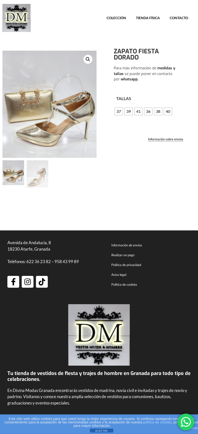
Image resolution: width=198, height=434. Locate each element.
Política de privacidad (126, 265)
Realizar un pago (122, 255)
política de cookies (157, 422)
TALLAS (123, 98)
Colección (116, 18)
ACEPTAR (101, 430)
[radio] (119, 111)
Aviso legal (118, 275)
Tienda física (148, 18)
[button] (87, 59)
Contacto (179, 18)
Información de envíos (126, 246)
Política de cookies (124, 285)
